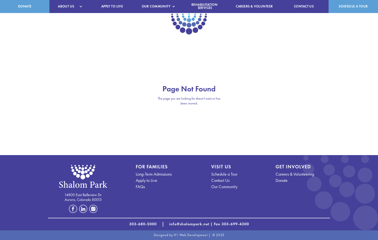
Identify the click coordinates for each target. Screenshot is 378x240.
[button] (68, 6)
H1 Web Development (191, 235)
